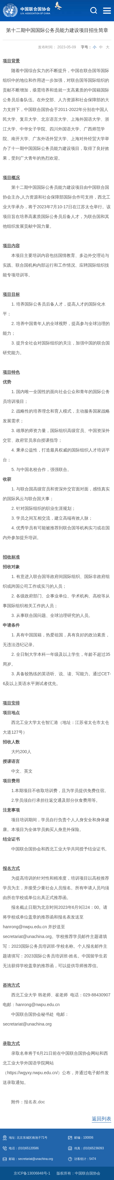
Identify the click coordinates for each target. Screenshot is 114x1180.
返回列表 (101, 1118)
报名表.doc (34, 1101)
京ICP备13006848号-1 (32, 1173)
